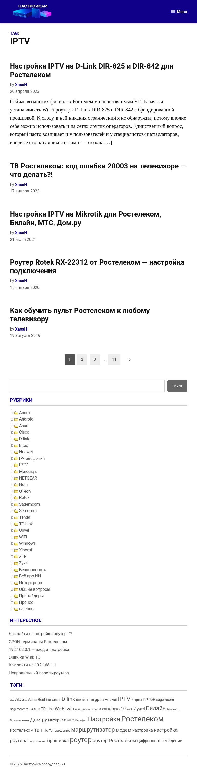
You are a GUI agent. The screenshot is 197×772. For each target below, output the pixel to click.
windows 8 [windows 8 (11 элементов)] (94, 709)
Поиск (177, 386)
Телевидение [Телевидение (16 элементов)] (59, 730)
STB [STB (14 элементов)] (37, 709)
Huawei (26, 451)
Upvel (24, 530)
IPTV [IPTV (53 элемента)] (124, 699)
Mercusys (28, 471)
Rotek (24, 497)
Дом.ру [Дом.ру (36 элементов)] (38, 720)
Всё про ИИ (30, 576)
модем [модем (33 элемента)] (123, 730)
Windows (27, 543)
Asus (23, 425)
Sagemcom (29, 504)
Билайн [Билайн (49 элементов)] (156, 708)
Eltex (23, 445)
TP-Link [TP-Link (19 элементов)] (47, 709)
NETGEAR (28, 478)
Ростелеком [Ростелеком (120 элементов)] (142, 718)
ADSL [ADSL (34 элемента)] (21, 699)
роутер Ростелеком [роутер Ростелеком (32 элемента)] (114, 740)
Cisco (24, 432)
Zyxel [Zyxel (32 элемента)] (139, 708)
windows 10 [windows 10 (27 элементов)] (114, 708)
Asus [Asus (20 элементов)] (32, 699)
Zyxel (23, 563)
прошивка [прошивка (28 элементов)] (58, 740)
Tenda (24, 517)
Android (26, 419)
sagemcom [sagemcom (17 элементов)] (165, 700)
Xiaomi (25, 550)
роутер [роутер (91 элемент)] (81, 740)
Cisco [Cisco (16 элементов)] (56, 700)
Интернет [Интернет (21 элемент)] (56, 720)
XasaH (21, 84)
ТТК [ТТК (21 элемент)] (44, 730)
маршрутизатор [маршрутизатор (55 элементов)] (93, 729)
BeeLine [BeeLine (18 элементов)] (44, 700)
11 (114, 359)
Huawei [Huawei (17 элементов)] (111, 700)
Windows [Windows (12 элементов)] (81, 709)
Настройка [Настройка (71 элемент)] (103, 719)
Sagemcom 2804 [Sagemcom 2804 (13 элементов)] (21, 709)
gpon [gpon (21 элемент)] (99, 699)
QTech (25, 491)
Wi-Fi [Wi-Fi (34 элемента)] (60, 708)
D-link (24, 438)
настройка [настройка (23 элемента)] (142, 730)
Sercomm (28, 510)
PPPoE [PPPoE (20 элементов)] (149, 699)
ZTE (22, 556)
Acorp (24, 412)
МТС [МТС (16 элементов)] (70, 720)
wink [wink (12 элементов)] (130, 709)
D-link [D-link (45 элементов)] (68, 699)
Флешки (27, 608)
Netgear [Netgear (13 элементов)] (136, 700)
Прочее (26, 602)
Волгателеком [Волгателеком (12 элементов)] (19, 720)
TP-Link (26, 523)
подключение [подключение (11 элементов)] (37, 741)
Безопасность (32, 569)
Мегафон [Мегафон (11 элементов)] (80, 720)
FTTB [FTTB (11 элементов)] (90, 700)
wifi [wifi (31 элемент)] (70, 708)
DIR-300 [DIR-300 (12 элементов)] (81, 700)
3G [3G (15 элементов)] (12, 700)
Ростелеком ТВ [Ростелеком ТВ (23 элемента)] (24, 730)
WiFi (23, 537)
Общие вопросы (34, 589)
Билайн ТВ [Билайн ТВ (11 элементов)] (173, 709)
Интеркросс (30, 582)
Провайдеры (31, 595)
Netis (23, 484)
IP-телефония (32, 458)
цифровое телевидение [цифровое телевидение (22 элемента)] (159, 740)
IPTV (23, 464)
